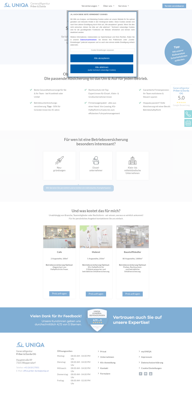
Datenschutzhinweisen (88, 40)
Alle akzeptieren (102, 58)
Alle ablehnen (102, 68)
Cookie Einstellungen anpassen (102, 50)
